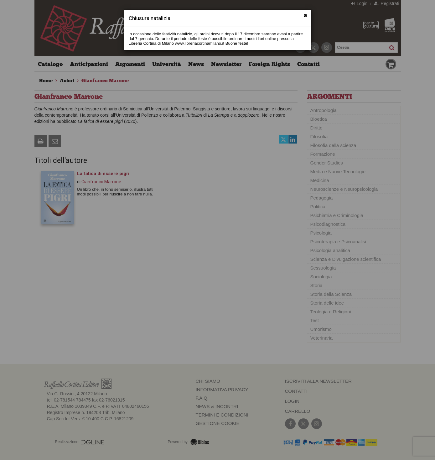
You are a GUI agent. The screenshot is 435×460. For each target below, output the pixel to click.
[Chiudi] (305, 15)
